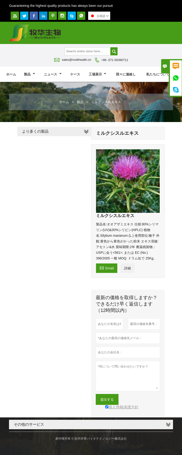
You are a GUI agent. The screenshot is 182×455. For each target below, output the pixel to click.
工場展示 (97, 74)
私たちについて (160, 74)
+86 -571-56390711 (114, 60)
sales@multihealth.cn (76, 59)
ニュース (53, 74)
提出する (107, 399)
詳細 (127, 268)
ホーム (11, 74)
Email (107, 267)
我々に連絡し (126, 74)
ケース (75, 74)
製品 (29, 74)
